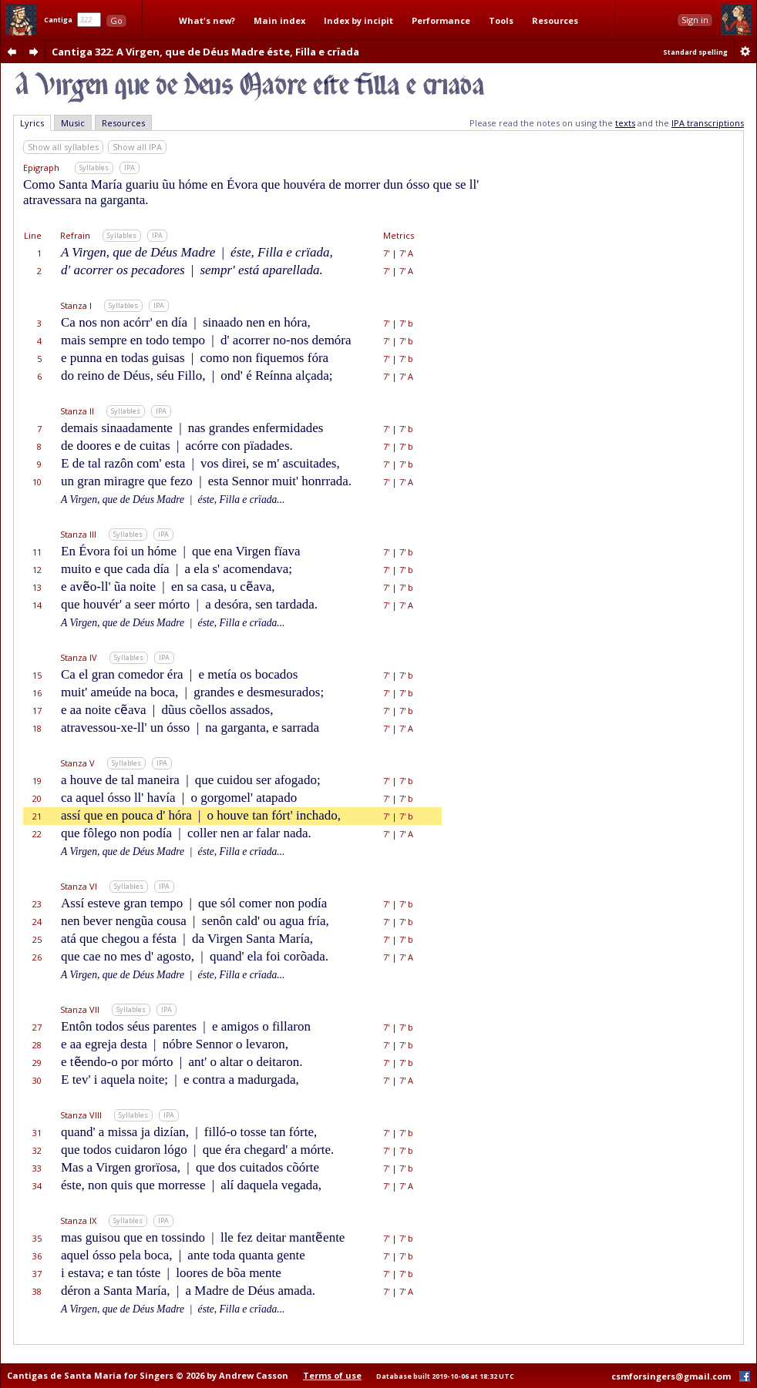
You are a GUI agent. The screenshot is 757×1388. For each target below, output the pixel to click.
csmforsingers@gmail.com (671, 1376)
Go (116, 20)
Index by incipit (358, 20)
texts (625, 123)
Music (73, 123)
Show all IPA (137, 147)
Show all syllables (63, 147)
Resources (555, 20)
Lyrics (32, 123)
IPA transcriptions (707, 123)
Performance (441, 20)
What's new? (207, 20)
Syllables (94, 168)
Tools (501, 20)
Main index (279, 20)
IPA (129, 168)
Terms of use (332, 1375)
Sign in (694, 19)
